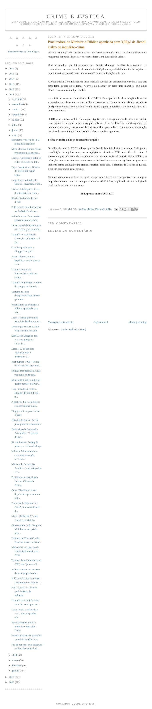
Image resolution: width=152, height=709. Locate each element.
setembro (17, 114)
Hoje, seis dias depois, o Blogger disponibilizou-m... (25, 392)
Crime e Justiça (76, 16)
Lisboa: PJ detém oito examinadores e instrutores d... (22, 352)
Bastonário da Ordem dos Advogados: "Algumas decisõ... (24, 433)
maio (15, 135)
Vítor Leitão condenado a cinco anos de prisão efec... (24, 613)
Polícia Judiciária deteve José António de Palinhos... (24, 591)
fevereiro (17, 665)
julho (15, 124)
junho (15, 130)
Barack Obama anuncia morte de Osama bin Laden (23, 626)
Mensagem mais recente (60, 321)
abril (14, 654)
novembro (17, 104)
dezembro (17, 98)
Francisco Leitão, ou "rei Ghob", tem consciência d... (25, 507)
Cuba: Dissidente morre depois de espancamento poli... (25, 494)
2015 (12, 73)
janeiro (16, 670)
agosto (15, 119)
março (15, 660)
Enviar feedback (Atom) (73, 329)
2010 (12, 676)
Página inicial (101, 321)
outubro (16, 109)
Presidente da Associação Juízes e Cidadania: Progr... (24, 481)
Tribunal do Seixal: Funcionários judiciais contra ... (24, 273)
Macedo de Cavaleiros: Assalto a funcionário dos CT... (26, 468)
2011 (12, 94)
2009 (12, 682)
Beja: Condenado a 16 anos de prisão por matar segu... (25, 171)
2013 (12, 83)
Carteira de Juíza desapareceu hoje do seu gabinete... (25, 295)
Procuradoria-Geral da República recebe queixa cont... (25, 260)
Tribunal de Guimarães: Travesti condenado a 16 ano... (25, 238)
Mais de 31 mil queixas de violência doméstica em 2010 (25, 551)
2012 (12, 89)
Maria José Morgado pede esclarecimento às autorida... (24, 339)
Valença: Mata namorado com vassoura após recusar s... (24, 455)
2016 (12, 68)
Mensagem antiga (138, 321)
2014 (12, 78)
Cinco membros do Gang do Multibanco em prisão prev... (26, 529)
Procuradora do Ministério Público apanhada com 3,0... (25, 308)
